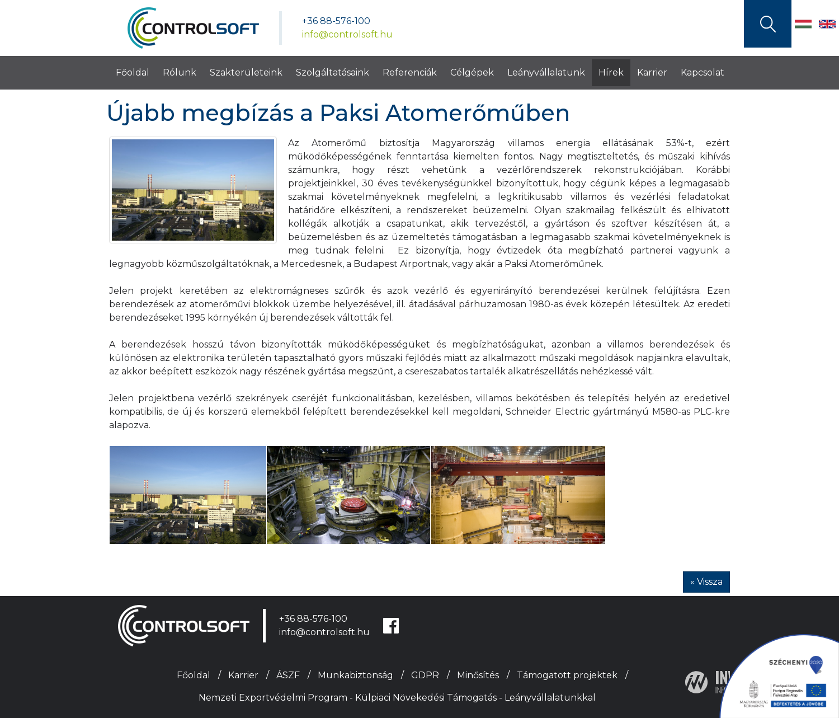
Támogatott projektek (567, 675)
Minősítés (478, 675)
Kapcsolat (702, 72)
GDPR (425, 675)
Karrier (652, 72)
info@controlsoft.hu (347, 34)
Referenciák (410, 72)
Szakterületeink (246, 72)
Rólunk (179, 72)
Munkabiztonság (355, 675)
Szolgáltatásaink (332, 72)
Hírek (611, 72)
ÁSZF (288, 675)
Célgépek (472, 72)
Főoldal (132, 72)
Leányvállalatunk (546, 72)
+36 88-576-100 (336, 21)
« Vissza (706, 581)
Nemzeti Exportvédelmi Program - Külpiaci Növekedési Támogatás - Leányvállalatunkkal (397, 697)
